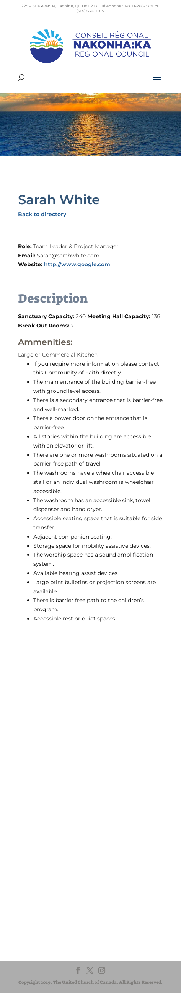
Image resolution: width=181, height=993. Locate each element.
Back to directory (42, 214)
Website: (31, 264)
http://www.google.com (77, 264)
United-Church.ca (50, 822)
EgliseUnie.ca (45, 829)
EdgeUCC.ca (44, 843)
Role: (25, 246)
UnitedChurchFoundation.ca (63, 836)
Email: (27, 255)
